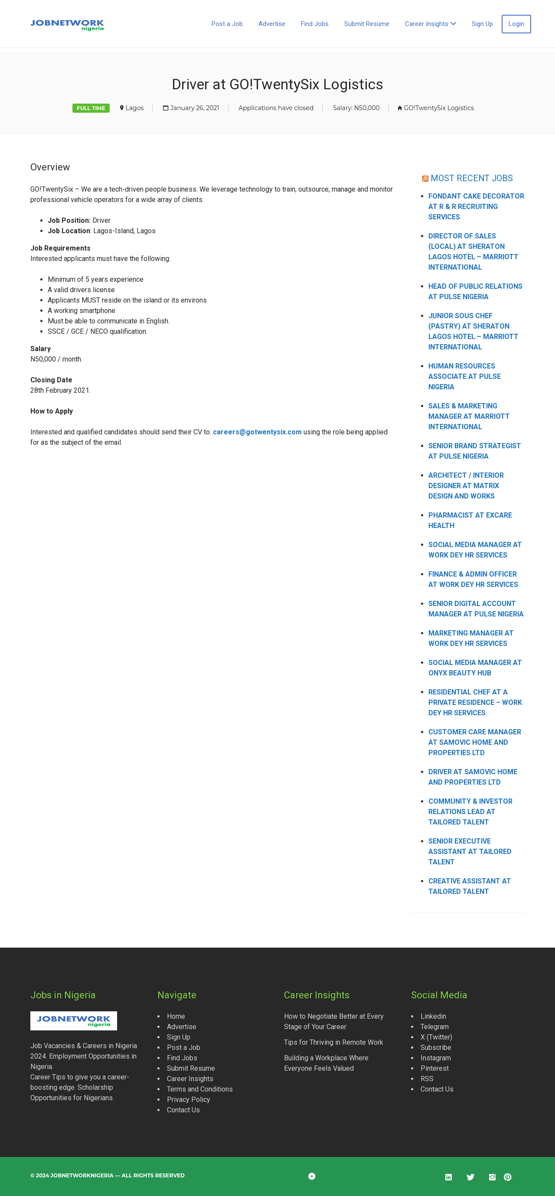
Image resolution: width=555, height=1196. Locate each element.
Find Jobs (315, 24)
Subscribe (436, 1047)
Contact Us (183, 1110)
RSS (427, 1079)
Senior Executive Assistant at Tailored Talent (470, 851)
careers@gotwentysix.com (257, 432)
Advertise (271, 24)
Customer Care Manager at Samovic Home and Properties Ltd (474, 742)
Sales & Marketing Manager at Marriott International (469, 416)
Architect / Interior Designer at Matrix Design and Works (466, 485)
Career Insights (426, 24)
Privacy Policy (188, 1099)
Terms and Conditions (200, 1089)
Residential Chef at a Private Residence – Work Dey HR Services (475, 702)
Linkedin (433, 1016)
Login (516, 24)
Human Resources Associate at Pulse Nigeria (464, 376)
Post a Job (227, 24)
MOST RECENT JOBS (472, 178)
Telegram (435, 1027)
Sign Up (482, 24)
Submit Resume (366, 24)
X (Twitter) (436, 1037)
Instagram (436, 1058)
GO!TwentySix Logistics (439, 108)
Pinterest (435, 1068)
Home (176, 1016)
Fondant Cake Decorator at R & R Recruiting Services (476, 206)
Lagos (135, 108)
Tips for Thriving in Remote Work (333, 1042)
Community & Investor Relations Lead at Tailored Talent (470, 811)
